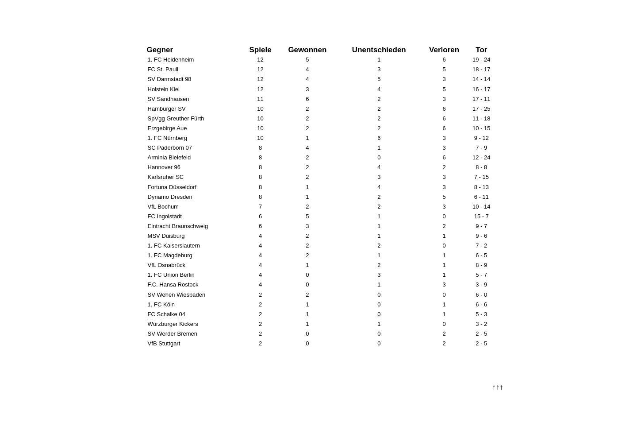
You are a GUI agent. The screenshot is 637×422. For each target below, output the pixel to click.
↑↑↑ (497, 387)
